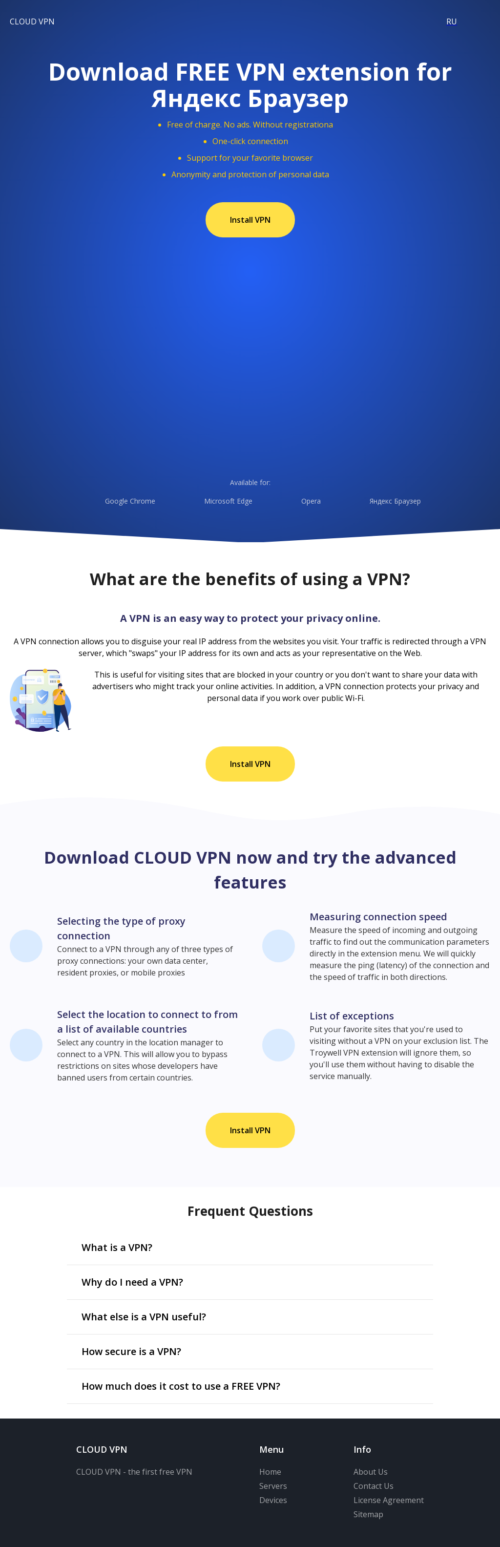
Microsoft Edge (215, 501)
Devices (273, 1500)
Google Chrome (117, 501)
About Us (371, 1471)
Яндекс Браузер (382, 501)
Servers (273, 1486)
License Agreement (389, 1500)
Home (270, 1471)
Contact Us (374, 1486)
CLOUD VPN (32, 21)
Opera (298, 501)
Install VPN (250, 219)
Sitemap (368, 1514)
